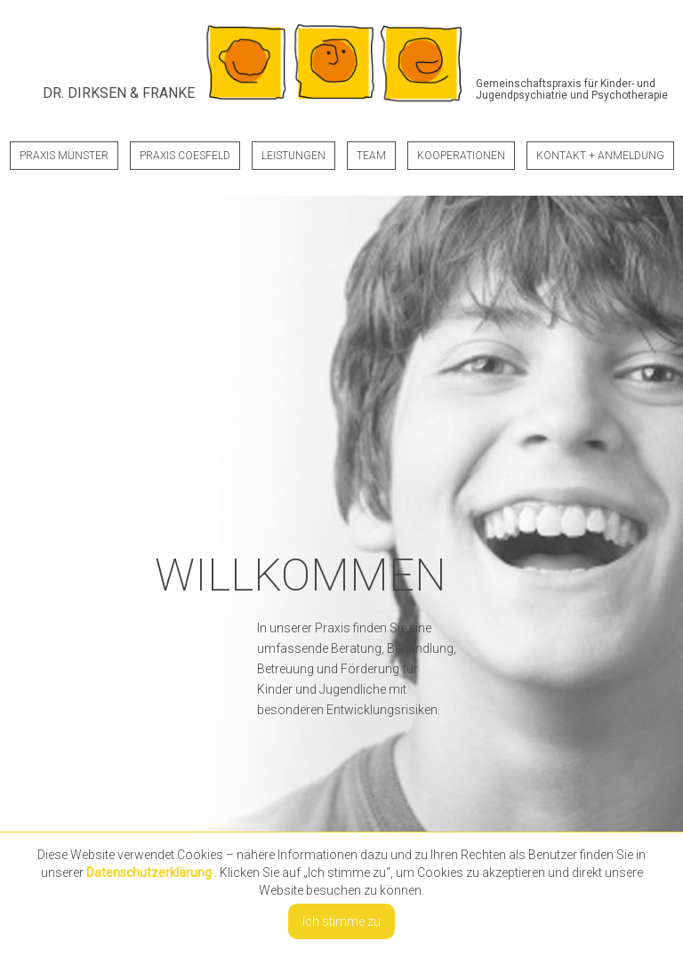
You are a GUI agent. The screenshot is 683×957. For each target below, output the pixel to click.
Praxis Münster (64, 155)
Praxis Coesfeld (185, 155)
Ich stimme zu (341, 921)
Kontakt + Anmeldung (600, 155)
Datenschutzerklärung (149, 872)
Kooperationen (461, 155)
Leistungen (293, 155)
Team (371, 155)
